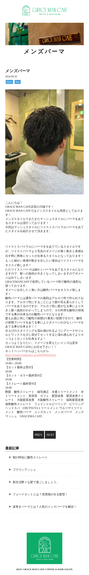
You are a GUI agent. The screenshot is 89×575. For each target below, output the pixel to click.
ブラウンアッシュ (24, 469)
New (17, 82)
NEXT (50, 434)
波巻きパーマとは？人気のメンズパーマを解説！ (45, 506)
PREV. (39, 434)
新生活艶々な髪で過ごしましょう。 (36, 482)
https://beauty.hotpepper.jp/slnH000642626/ (30, 355)
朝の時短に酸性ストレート (30, 457)
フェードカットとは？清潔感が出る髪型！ (40, 494)
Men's (9, 82)
